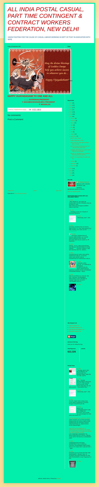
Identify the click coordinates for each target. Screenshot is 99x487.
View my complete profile (74, 191)
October (73, 161)
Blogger (59, 478)
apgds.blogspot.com (74, 325)
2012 (70, 105)
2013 (70, 107)
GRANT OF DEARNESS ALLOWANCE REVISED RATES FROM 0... (80, 154)
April (72, 125)
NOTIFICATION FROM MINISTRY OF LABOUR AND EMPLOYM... (80, 147)
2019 (70, 171)
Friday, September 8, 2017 (77, 140)
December (73, 165)
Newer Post (11, 190)
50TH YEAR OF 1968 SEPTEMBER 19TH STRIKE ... (79, 143)
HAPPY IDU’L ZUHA (75, 138)
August (73, 134)
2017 (70, 116)
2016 (70, 114)
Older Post (58, 190)
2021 (70, 175)
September (74, 136)
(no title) (71, 200)
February (73, 120)
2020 (70, 173)
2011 (70, 103)
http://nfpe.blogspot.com (75, 331)
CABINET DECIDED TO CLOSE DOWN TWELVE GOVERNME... (80, 150)
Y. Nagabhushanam (84, 182)
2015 (70, 112)
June (72, 129)
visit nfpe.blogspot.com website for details (79, 418)
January (73, 118)
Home (35, 190)
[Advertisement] (34, 176)
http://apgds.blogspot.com (75, 327)
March (72, 123)
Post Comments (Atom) (20, 193)
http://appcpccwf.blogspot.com (76, 329)
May (72, 127)
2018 (70, 168)
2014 (70, 109)
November (73, 163)
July (72, 131)
